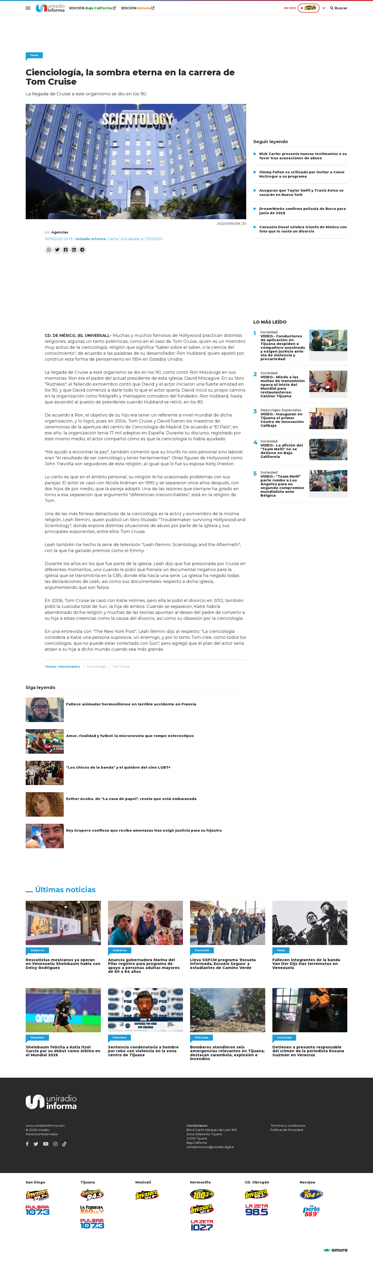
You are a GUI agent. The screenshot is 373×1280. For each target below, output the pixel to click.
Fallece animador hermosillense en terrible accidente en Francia (131, 704)
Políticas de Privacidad (286, 1128)
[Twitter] (36, 1143)
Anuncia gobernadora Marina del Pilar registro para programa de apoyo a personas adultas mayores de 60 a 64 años (142, 966)
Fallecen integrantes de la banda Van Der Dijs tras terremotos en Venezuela (309, 964)
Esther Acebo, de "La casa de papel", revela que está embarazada (131, 798)
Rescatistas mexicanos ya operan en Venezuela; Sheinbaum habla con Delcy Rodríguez (62, 964)
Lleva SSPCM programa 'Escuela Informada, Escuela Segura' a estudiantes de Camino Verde (221, 964)
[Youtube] (46, 1143)
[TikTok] (64, 1143)
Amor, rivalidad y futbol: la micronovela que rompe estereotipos (130, 735)
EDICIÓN (92, 8)
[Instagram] (55, 1143)
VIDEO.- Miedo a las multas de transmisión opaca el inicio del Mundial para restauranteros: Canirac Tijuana (282, 386)
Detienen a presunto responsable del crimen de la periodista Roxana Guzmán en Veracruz (307, 1050)
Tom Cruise (121, 666)
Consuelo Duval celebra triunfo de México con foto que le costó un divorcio (303, 229)
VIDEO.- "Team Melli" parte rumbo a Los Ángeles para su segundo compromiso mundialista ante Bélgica (282, 486)
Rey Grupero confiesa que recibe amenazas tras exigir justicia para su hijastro (144, 830)
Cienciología (96, 666)
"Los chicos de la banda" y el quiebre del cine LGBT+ (118, 767)
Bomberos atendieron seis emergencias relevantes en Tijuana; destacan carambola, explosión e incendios (226, 1052)
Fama (34, 55)
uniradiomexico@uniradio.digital (210, 1146)
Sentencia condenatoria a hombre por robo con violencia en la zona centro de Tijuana (142, 1050)
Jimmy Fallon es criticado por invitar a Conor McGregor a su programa (302, 174)
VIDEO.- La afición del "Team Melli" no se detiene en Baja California (281, 451)
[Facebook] (27, 1143)
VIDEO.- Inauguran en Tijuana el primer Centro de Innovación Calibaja (282, 420)
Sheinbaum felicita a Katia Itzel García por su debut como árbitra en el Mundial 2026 (62, 1050)
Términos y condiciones (287, 1124)
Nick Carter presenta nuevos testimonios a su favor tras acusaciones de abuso (303, 156)
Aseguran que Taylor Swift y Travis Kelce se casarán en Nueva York (301, 192)
